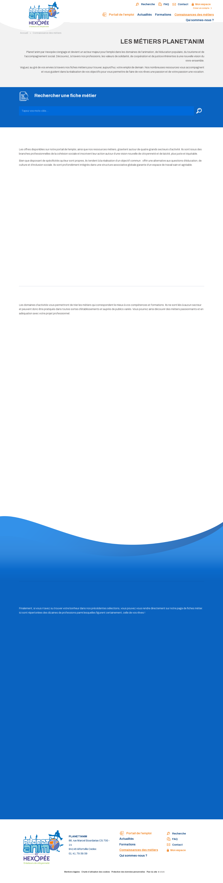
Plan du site (152, 872)
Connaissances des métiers (194, 14)
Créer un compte (202, 8)
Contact (180, 4)
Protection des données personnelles (128, 872)
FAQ (163, 4)
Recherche (145, 4)
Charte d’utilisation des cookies (95, 872)
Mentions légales (72, 872)
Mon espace (201, 4)
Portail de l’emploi (118, 15)
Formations (163, 14)
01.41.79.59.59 (78, 853)
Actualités (144, 14)
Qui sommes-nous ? (200, 20)
